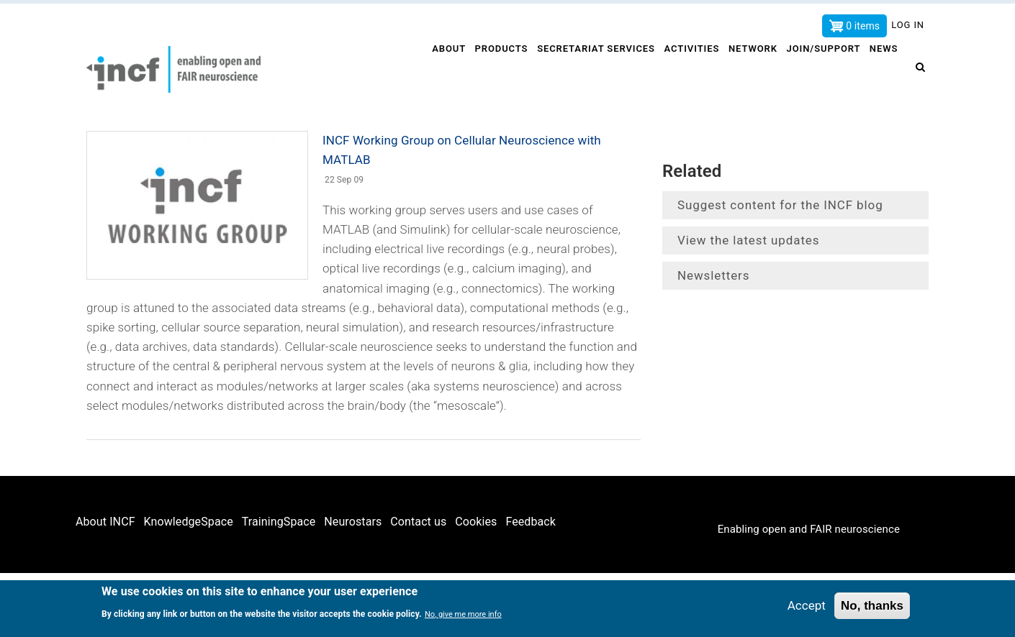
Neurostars (353, 521)
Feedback (530, 521)
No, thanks (872, 606)
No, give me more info (463, 614)
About (441, 69)
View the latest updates (748, 240)
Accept (807, 605)
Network (751, 69)
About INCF (105, 521)
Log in (907, 24)
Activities (688, 69)
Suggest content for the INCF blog (780, 205)
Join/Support (823, 69)
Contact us (418, 521)
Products (495, 69)
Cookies (476, 521)
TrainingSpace (279, 521)
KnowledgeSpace (188, 521)
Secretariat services (591, 69)
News (885, 69)
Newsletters (713, 275)
